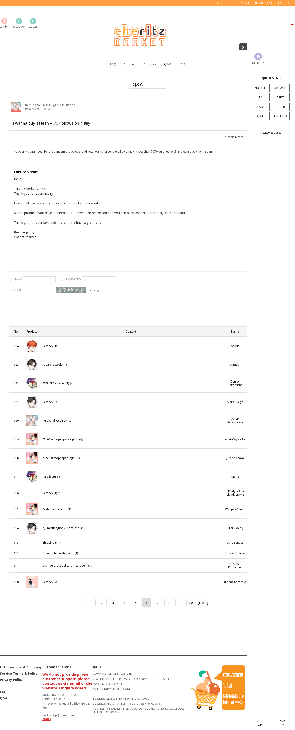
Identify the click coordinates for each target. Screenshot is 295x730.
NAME (18, 279)
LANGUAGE (285, 3)
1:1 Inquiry (149, 64)
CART (280, 97)
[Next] (203, 602)
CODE (17, 290)
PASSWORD (73, 279)
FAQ (260, 107)
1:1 (260, 97)
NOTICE (260, 88)
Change (95, 290)
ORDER (280, 107)
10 (191, 602)
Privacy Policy (11, 680)
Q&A (260, 116)
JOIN (232, 3)
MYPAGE (280, 88)
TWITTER (280, 116)
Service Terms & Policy (19, 673)
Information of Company (21, 667)
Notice (129, 64)
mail (46, 719)
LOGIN (220, 3)
